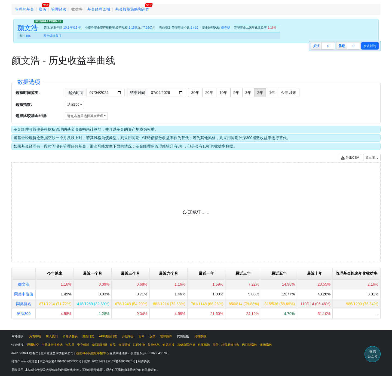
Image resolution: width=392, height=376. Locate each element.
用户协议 (144, 361)
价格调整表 (70, 336)
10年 (223, 92)
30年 (195, 92)
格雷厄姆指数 (230, 344)
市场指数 (266, 344)
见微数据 (200, 336)
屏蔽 (341, 46)
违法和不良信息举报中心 (92, 353)
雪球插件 (166, 336)
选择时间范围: (28, 92)
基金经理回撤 (98, 9)
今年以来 (288, 92)
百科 (142, 336)
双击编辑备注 (53, 35)
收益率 (77, 9)
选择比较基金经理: (31, 116)
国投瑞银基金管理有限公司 (48, 21)
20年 (209, 92)
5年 (236, 92)
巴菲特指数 (249, 344)
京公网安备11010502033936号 (61, 361)
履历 (42, 9)
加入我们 (52, 336)
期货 (216, 344)
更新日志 (88, 336)
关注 (316, 46)
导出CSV (350, 158)
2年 (260, 92)
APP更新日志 (108, 336)
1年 (272, 92)
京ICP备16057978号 (122, 361)
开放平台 (128, 336)
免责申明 (35, 336)
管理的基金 (24, 9)
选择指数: (24, 104)
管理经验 (58, 9)
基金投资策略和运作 (132, 9)
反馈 (152, 336)
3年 (248, 92)
